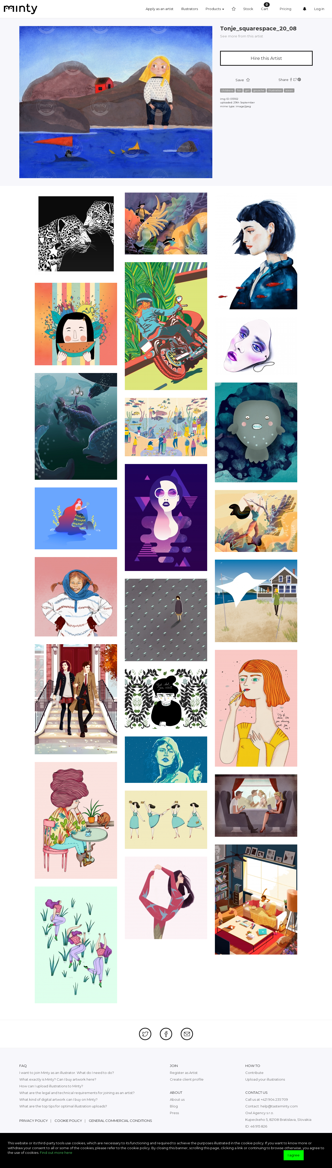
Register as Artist (184, 1073)
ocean (289, 90)
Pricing (285, 9)
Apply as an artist (159, 9)
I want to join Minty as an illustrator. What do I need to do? (66, 1073)
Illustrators (189, 9)
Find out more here (56, 1152)
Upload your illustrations (265, 1079)
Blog (174, 1106)
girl (247, 90)
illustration (275, 90)
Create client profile (187, 1079)
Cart (265, 6)
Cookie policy (68, 1121)
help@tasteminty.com (279, 1106)
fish (239, 90)
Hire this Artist (266, 58)
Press (174, 1113)
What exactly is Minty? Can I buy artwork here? (57, 1079)
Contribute (254, 1073)
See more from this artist (241, 36)
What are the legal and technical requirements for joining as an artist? (77, 1093)
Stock (248, 9)
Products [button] (215, 9)
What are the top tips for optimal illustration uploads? (63, 1106)
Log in (319, 9)
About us (177, 1099)
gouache (258, 90)
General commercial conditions (120, 1121)
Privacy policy (33, 1121)
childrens (227, 90)
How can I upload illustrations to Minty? (51, 1086)
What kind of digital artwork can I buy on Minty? (58, 1099)
